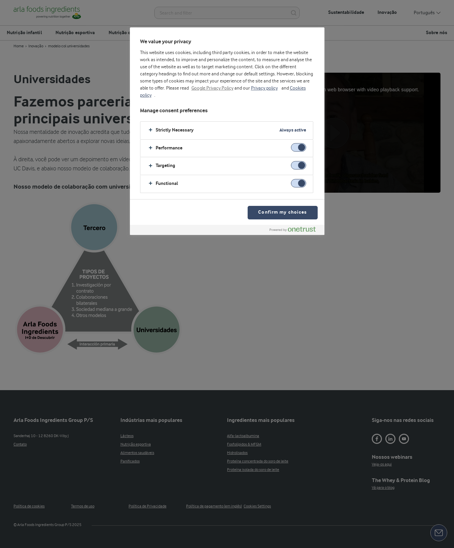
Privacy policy (264, 88)
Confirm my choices (282, 212)
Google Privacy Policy (212, 88)
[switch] (298, 147)
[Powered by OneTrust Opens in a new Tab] (295, 231)
